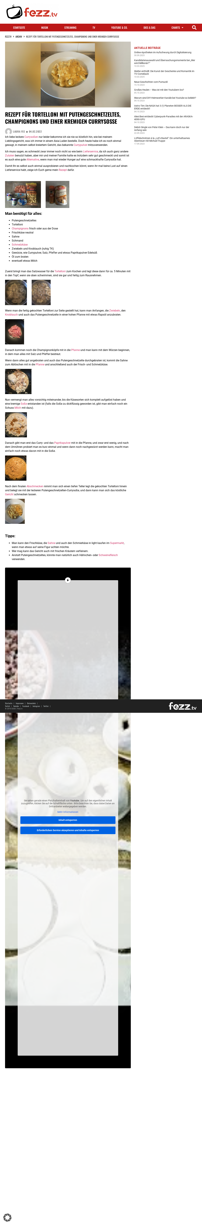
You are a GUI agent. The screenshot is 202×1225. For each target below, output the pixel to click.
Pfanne (75, 350)
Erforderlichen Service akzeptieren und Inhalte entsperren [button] (68, 830)
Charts (177, 28)
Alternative (32, 159)
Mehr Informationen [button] (67, 812)
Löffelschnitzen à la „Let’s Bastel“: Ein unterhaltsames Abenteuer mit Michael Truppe (162, 139)
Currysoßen (31, 136)
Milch (17, 407)
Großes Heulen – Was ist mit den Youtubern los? (159, 89)
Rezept (63, 170)
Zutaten (9, 155)
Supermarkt (117, 543)
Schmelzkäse (20, 244)
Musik (44, 28)
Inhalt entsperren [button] (68, 820)
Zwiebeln (114, 310)
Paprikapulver (62, 442)
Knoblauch (11, 314)
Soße (24, 403)
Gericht (9, 494)
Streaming (70, 28)
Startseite (19, 28)
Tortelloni (60, 271)
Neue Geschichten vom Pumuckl (151, 82)
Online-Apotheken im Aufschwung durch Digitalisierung (162, 52)
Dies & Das (149, 28)
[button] (194, 27)
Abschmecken (35, 486)
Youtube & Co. (119, 28)
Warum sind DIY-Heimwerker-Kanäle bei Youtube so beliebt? (165, 98)
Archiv (18, 36)
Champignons (20, 228)
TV (94, 28)
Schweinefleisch (108, 555)
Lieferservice (90, 151)
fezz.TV (8, 36)
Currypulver (80, 145)
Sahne (51, 543)
